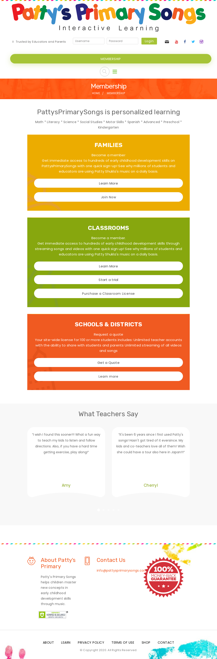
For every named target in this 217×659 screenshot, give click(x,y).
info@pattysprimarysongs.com (122, 570)
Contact (166, 642)
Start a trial (108, 279)
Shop (146, 642)
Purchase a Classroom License (108, 293)
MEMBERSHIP (111, 58)
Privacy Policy (91, 642)
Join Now (108, 196)
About (48, 642)
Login (149, 41)
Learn (66, 642)
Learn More (108, 182)
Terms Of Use (122, 642)
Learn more (108, 376)
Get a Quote (108, 362)
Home (96, 93)
